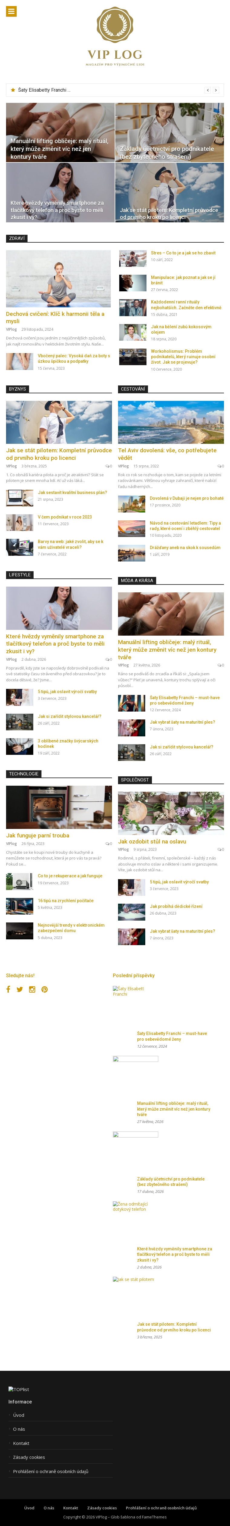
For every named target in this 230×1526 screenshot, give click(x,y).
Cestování (133, 389)
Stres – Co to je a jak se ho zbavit (183, 253)
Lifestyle (20, 575)
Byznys (17, 389)
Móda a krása (137, 580)
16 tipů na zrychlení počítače (66, 900)
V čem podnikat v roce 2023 (65, 517)
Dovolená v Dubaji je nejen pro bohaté (187, 498)
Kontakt (21, 1443)
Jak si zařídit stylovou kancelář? (69, 716)
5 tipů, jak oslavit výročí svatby (67, 691)
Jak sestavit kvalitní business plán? (72, 492)
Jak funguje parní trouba (37, 835)
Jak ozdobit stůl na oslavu (152, 841)
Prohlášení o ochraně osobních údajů (50, 1471)
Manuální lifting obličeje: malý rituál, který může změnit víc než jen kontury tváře (167, 649)
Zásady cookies (29, 1457)
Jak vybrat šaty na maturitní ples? (182, 722)
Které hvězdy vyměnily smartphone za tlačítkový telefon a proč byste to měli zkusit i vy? (55, 644)
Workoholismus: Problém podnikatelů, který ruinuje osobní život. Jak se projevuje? (183, 357)
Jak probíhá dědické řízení (176, 906)
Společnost (135, 780)
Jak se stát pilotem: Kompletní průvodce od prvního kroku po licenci (59, 454)
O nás (19, 1429)
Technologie (23, 774)
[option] (118, 90)
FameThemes (154, 1517)
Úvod (18, 1415)
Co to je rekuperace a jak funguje (70, 875)
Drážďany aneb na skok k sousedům (185, 547)
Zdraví (17, 238)
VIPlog (11, 329)
